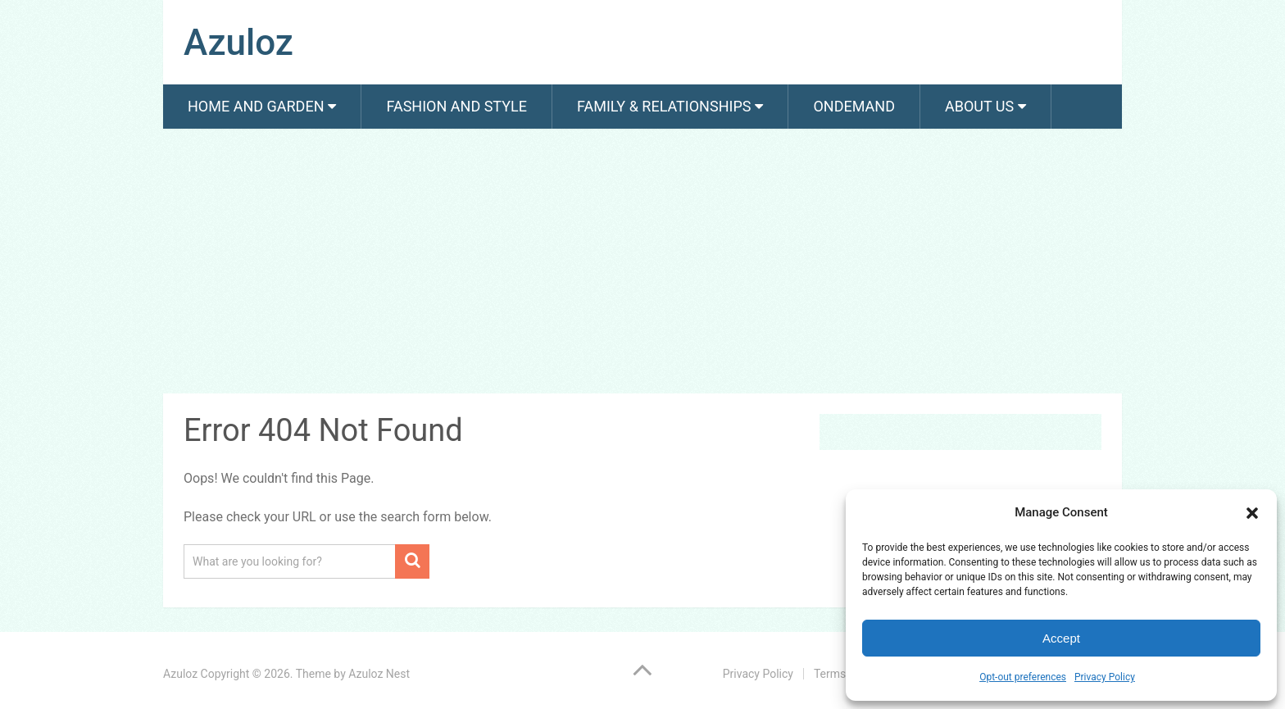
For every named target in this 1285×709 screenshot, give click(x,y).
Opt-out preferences (1022, 677)
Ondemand (854, 106)
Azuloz (238, 43)
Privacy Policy (1104, 677)
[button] (1252, 513)
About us (979, 106)
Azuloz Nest (379, 673)
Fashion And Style (456, 106)
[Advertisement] (642, 264)
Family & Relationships (664, 106)
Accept (1061, 638)
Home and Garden (256, 106)
